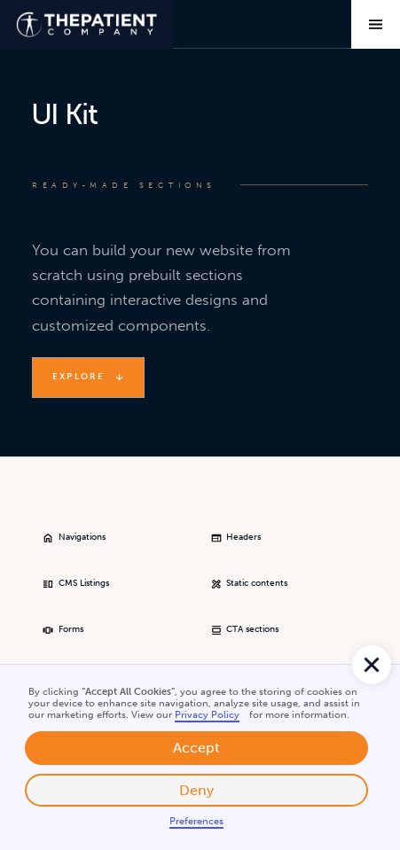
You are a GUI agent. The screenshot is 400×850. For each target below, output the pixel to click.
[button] (371, 664)
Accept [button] (196, 747)
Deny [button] (196, 790)
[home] (86, 24)
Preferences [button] (196, 821)
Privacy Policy (207, 715)
